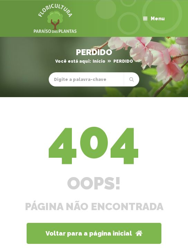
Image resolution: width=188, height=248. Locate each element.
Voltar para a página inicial (94, 233)
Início (99, 61)
